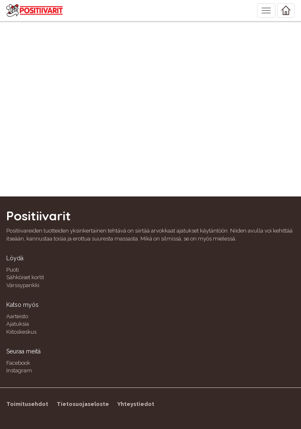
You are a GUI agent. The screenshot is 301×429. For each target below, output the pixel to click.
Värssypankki (22, 285)
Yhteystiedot (135, 404)
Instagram (19, 370)
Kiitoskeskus (21, 332)
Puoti (12, 270)
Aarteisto (17, 316)
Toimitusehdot (27, 404)
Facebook (18, 363)
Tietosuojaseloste (83, 404)
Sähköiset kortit (25, 277)
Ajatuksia (17, 324)
